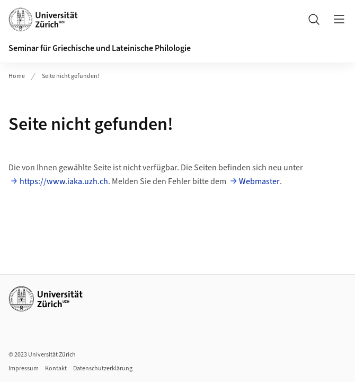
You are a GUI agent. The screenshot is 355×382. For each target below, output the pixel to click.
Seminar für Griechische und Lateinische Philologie (99, 48)
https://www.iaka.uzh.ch (64, 181)
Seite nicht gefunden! (70, 76)
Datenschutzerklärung (102, 368)
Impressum (23, 368)
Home (16, 76)
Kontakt (56, 368)
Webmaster (259, 181)
